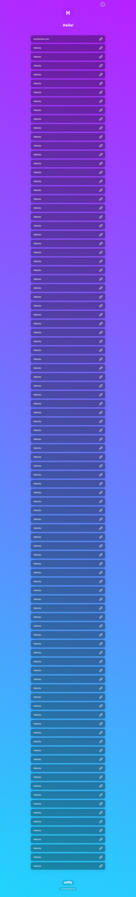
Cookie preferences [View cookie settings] (68, 889)
